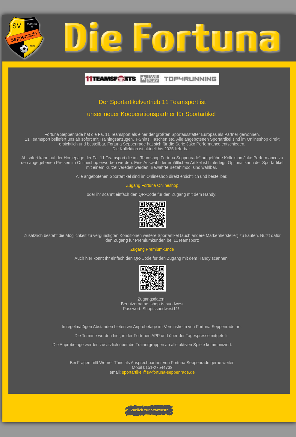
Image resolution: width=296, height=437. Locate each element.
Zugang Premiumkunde (152, 249)
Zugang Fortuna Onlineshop (152, 185)
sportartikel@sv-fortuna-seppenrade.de (158, 372)
